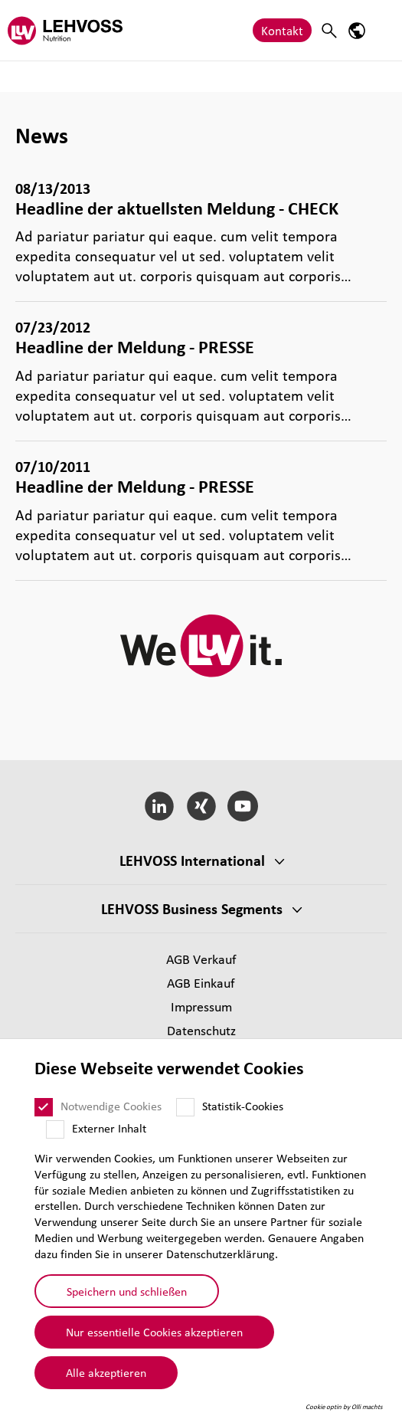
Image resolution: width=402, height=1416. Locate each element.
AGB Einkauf (201, 982)
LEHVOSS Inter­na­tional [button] (192, 860)
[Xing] (201, 806)
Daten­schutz (201, 1030)
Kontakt (282, 30)
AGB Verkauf (201, 959)
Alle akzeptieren (106, 1372)
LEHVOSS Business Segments (192, 908)
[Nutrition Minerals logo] (65, 30)
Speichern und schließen (127, 1291)
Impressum (201, 1006)
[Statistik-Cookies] (185, 1107)
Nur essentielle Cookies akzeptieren (154, 1332)
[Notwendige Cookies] (43, 1107)
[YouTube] (243, 806)
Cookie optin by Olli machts (344, 1407)
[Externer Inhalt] (55, 1129)
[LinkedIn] (159, 806)
